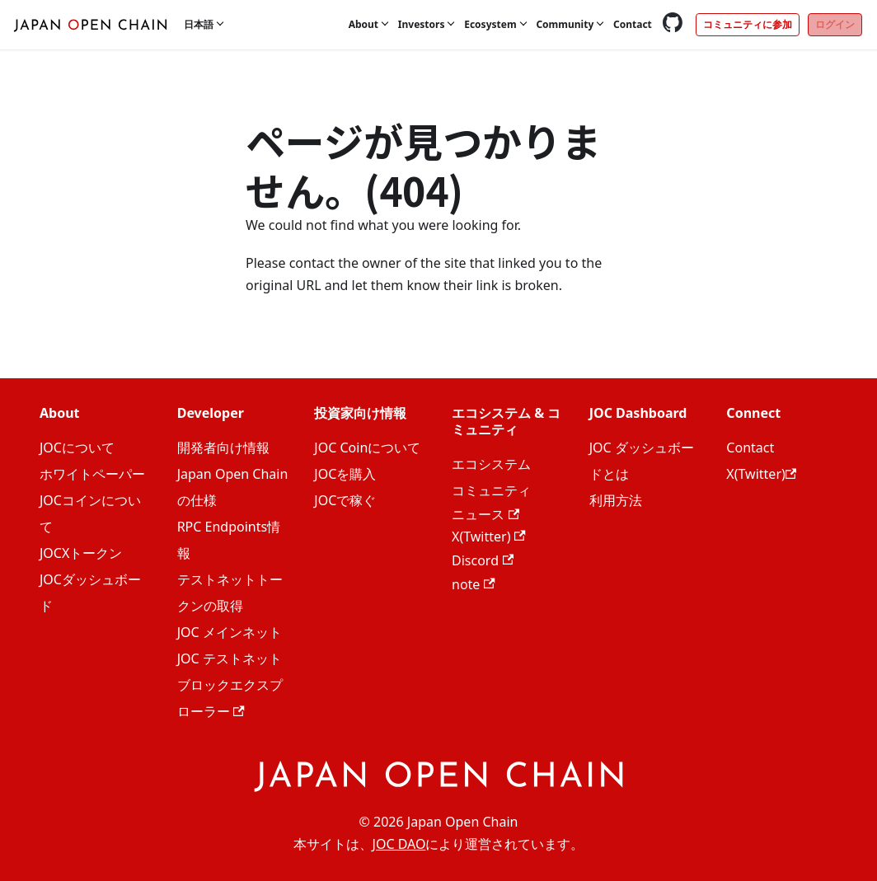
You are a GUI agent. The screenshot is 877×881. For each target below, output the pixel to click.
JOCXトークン (81, 553)
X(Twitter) (489, 536)
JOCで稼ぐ (345, 500)
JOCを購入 (345, 474)
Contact (632, 24)
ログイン (835, 24)
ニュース (485, 514)
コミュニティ (491, 490)
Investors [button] (421, 24)
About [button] (363, 24)
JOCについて (77, 447)
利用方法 (615, 500)
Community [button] (564, 24)
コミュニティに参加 (747, 24)
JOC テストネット (229, 658)
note (473, 584)
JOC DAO (399, 844)
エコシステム (491, 464)
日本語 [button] (198, 24)
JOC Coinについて (367, 447)
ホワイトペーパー (92, 474)
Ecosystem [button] (490, 24)
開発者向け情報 (223, 447)
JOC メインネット (229, 632)
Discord (483, 560)
